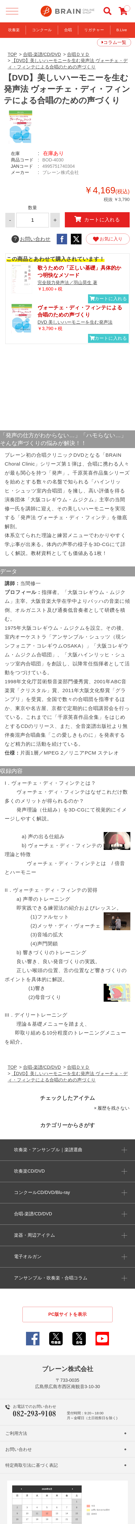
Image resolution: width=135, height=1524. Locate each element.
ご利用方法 (16, 1433)
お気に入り (108, 239)
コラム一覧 (114, 42)
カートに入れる (97, 219)
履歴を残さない (114, 1108)
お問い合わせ (31, 239)
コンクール (42, 30)
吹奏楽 (14, 30)
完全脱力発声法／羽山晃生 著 (67, 282)
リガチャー (94, 30)
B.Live (121, 30)
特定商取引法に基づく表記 (31, 1465)
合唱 (68, 30)
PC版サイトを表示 (67, 1314)
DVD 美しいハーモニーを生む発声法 (75, 322)
